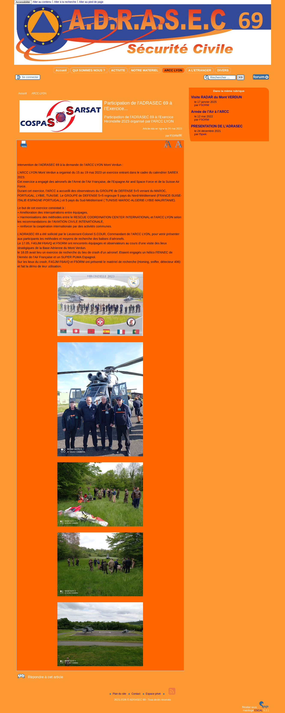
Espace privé (152, 693)
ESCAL (258, 710)
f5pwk (202, 134)
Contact (134, 693)
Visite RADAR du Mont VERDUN (216, 97)
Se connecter (30, 77)
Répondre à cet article (45, 677)
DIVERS (223, 70)
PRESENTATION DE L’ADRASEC (217, 126)
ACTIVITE (118, 70)
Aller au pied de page (91, 1)
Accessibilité (23, 2)
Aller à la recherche (65, 1)
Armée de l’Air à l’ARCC (210, 111)
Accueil (61, 70)
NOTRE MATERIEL (144, 70)
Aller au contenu (42, 1)
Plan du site (118, 693)
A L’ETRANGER (199, 70)
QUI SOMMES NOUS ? (89, 70)
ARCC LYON (173, 70)
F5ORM (174, 135)
